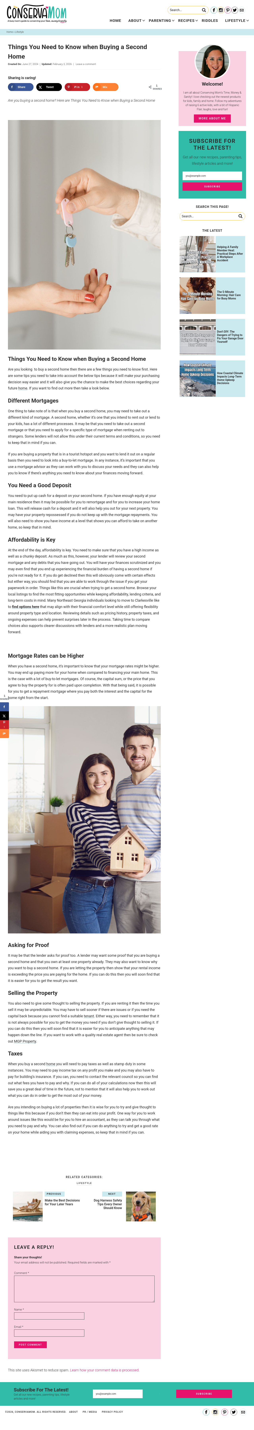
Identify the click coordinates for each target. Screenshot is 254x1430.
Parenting (160, 20)
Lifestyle (235, 20)
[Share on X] (49, 87)
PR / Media (90, 1412)
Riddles (210, 20)
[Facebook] (214, 10)
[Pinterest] (228, 10)
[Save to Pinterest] (77, 87)
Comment (21, 1273)
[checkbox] (84, 1144)
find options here (25, 607)
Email (18, 1327)
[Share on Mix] (105, 87)
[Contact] (242, 10)
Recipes (186, 20)
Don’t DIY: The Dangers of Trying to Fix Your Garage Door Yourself (230, 336)
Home (115, 20)
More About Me (212, 118)
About (135, 20)
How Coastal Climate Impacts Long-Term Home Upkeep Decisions (230, 378)
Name (19, 1309)
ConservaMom (36, 14)
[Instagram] (221, 10)
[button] (84, 1156)
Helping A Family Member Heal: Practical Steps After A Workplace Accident (230, 253)
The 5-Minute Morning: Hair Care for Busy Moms (229, 295)
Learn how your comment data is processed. (105, 1370)
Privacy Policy (112, 1412)
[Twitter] (235, 10)
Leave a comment (86, 64)
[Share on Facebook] (21, 87)
